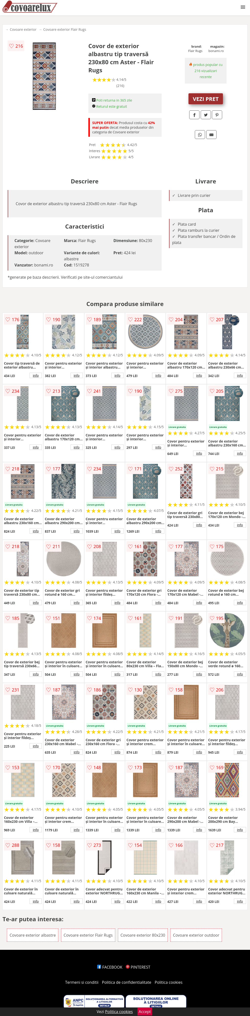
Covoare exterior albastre (33, 935)
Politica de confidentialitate (126, 982)
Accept (145, 1011)
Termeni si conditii (82, 982)
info (36, 375)
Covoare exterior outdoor (196, 935)
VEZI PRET (206, 98)
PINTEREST (138, 967)
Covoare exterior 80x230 (143, 935)
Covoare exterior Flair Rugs (64, 29)
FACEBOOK (109, 967)
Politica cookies (169, 982)
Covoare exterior (23, 29)
